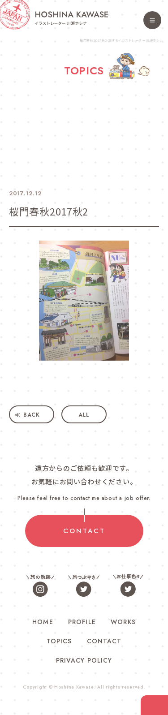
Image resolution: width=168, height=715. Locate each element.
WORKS (123, 621)
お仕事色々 (128, 585)
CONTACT (84, 531)
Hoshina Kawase (74, 687)
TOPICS (59, 641)
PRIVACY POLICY (84, 660)
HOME (42, 621)
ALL (84, 415)
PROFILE (81, 621)
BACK (31, 415)
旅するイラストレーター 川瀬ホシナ (71, 18)
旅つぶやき (84, 585)
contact (154, 705)
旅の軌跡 (41, 585)
